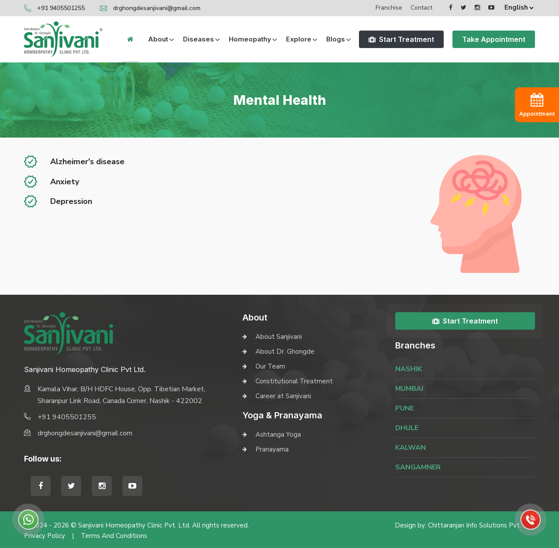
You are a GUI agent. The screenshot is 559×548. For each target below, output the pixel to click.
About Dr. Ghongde (284, 351)
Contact (421, 7)
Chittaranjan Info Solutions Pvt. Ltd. (481, 525)
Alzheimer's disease (87, 161)
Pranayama (272, 449)
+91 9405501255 (61, 8)
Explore (298, 39)
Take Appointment (493, 39)
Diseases (198, 39)
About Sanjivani (278, 336)
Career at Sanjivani (283, 396)
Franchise (389, 7)
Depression (71, 201)
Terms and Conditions (114, 535)
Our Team (270, 366)
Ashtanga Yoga (278, 434)
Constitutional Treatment (294, 381)
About (158, 39)
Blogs (335, 39)
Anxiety (64, 181)
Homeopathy (250, 39)
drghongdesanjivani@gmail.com (156, 8)
